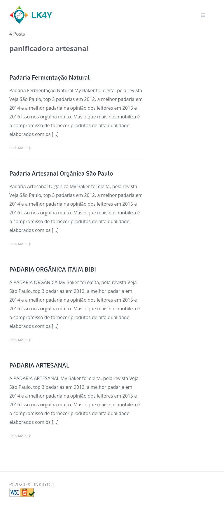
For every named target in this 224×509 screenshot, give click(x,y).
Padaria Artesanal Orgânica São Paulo (61, 173)
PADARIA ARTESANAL (39, 365)
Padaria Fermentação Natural (49, 77)
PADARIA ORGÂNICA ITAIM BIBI (52, 269)
